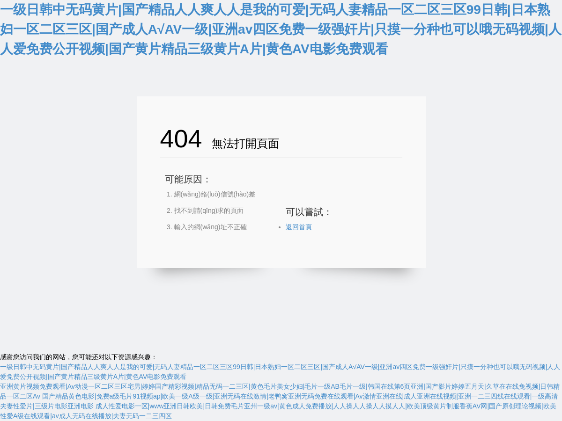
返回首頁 (299, 227)
